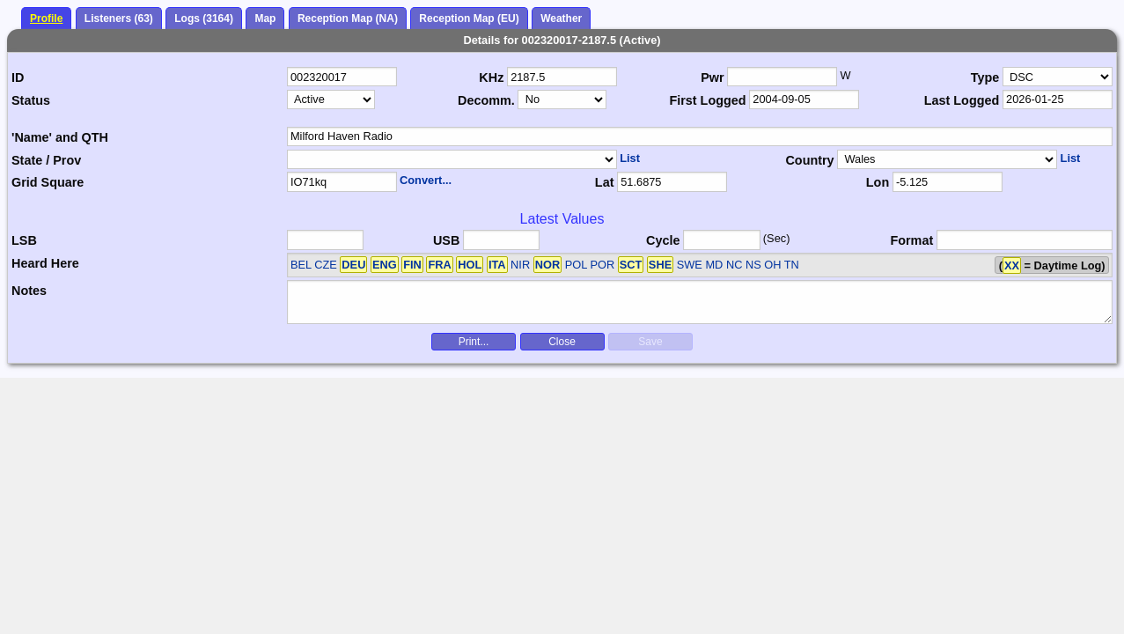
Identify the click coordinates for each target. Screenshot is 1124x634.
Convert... (426, 180)
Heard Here (45, 263)
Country (809, 160)
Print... (474, 341)
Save (650, 341)
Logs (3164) (203, 18)
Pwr (712, 77)
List (630, 158)
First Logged (707, 100)
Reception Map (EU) (468, 18)
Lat (604, 182)
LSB (24, 240)
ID (17, 77)
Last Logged (962, 100)
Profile (46, 18)
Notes (29, 291)
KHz (491, 77)
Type (985, 77)
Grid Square (47, 182)
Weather (561, 18)
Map (264, 18)
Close (562, 341)
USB (446, 240)
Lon (877, 182)
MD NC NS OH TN (751, 264)
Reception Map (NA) (348, 18)
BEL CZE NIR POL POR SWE (496, 264)
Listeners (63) (118, 18)
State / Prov (46, 160)
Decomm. (486, 100)
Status (30, 100)
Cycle (663, 240)
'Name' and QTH (59, 137)
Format (911, 240)
